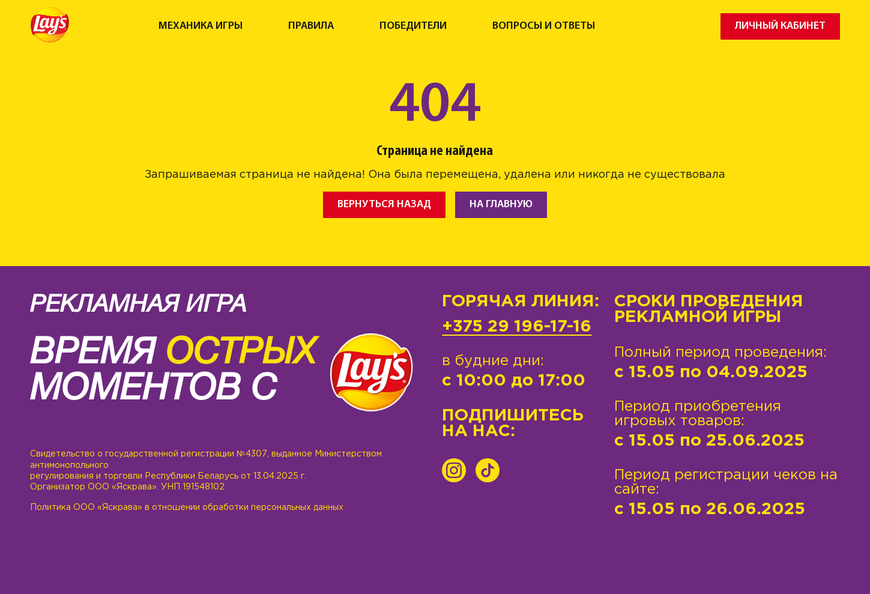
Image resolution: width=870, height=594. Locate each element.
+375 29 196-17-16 (516, 327)
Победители (413, 26)
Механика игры (201, 26)
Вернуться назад (384, 204)
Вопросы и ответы (543, 26)
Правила (311, 26)
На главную (501, 204)
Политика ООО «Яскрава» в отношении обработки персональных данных (186, 507)
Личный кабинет (780, 26)
